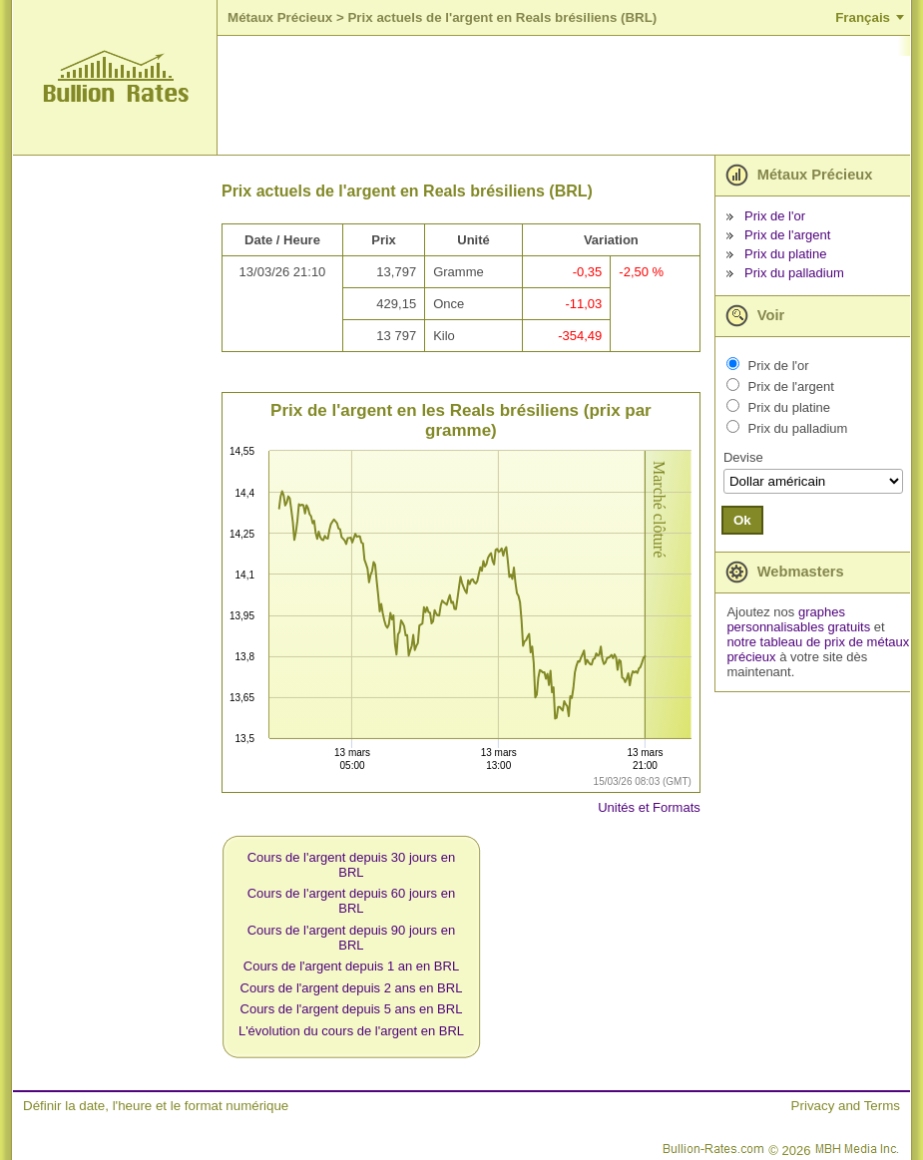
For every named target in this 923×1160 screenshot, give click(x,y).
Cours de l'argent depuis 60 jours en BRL (351, 901)
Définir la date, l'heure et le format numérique (155, 1105)
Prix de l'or (774, 215)
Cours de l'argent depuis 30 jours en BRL (351, 865)
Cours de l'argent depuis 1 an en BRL (351, 966)
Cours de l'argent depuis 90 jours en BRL (351, 938)
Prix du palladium (794, 272)
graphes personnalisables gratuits (798, 619)
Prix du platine (785, 253)
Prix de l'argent (787, 234)
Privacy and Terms (845, 1105)
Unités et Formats (649, 807)
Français (862, 17)
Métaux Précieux (280, 17)
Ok (742, 520)
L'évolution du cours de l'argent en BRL (351, 1030)
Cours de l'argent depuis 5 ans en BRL (351, 1008)
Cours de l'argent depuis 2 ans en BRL (351, 987)
